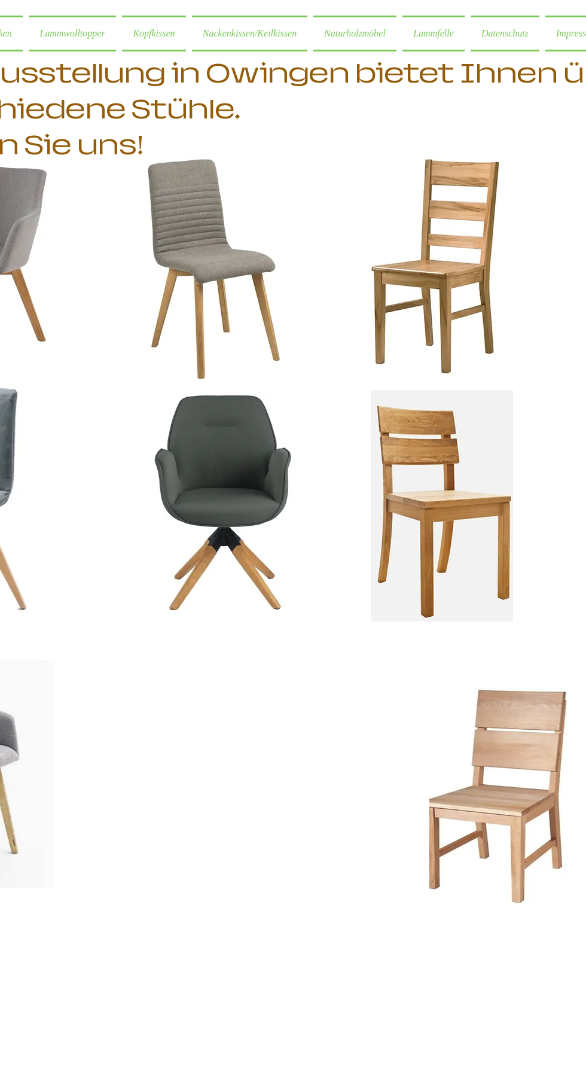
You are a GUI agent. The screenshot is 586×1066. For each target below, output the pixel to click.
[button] (354, 33)
